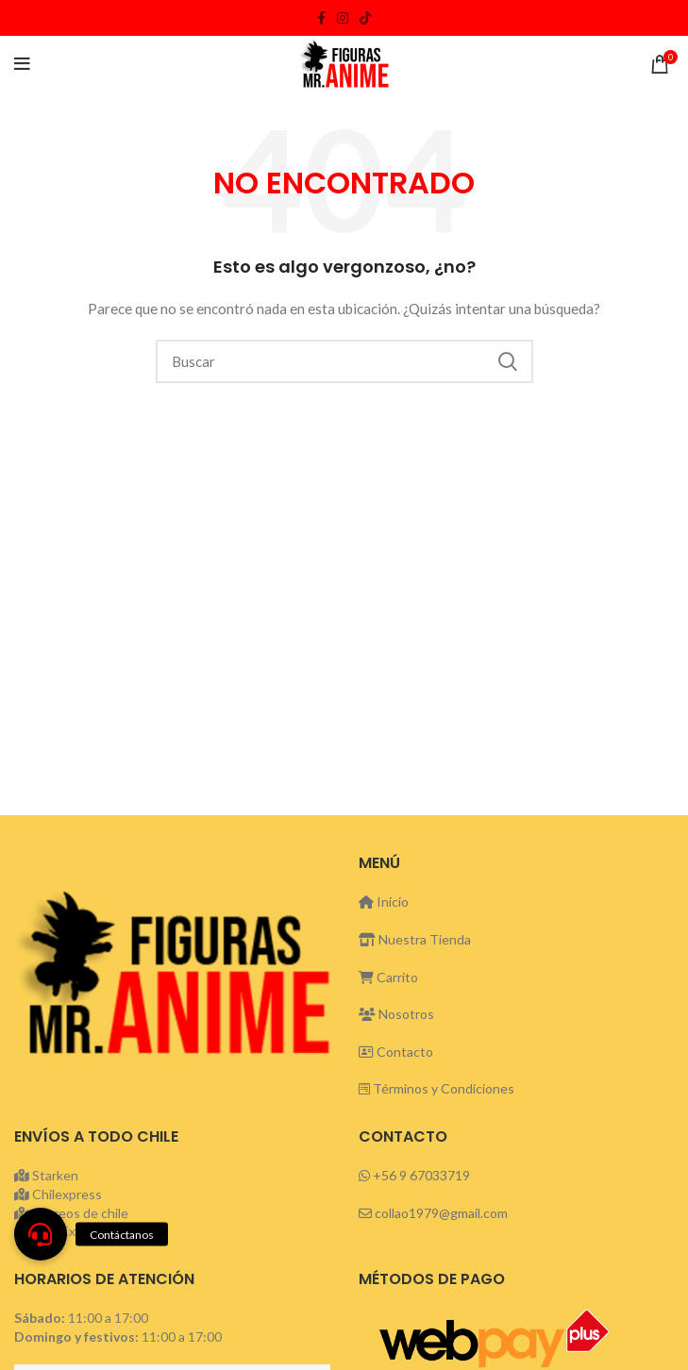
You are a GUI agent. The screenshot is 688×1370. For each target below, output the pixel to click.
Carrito (388, 977)
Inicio (384, 902)
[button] (40, 1234)
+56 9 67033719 (421, 1175)
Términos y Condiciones (443, 1088)
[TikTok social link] (365, 18)
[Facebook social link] (321, 18)
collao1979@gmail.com (441, 1213)
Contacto (396, 1052)
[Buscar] (344, 361)
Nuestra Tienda (415, 939)
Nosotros (396, 1014)
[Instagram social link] (342, 18)
